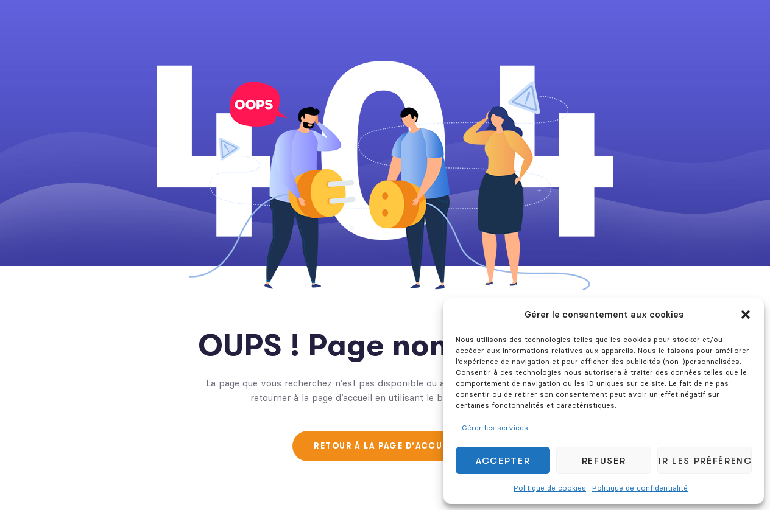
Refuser (604, 460)
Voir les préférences (704, 460)
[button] (746, 315)
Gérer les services (495, 427)
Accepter (503, 460)
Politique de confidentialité (640, 487)
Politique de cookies (550, 487)
